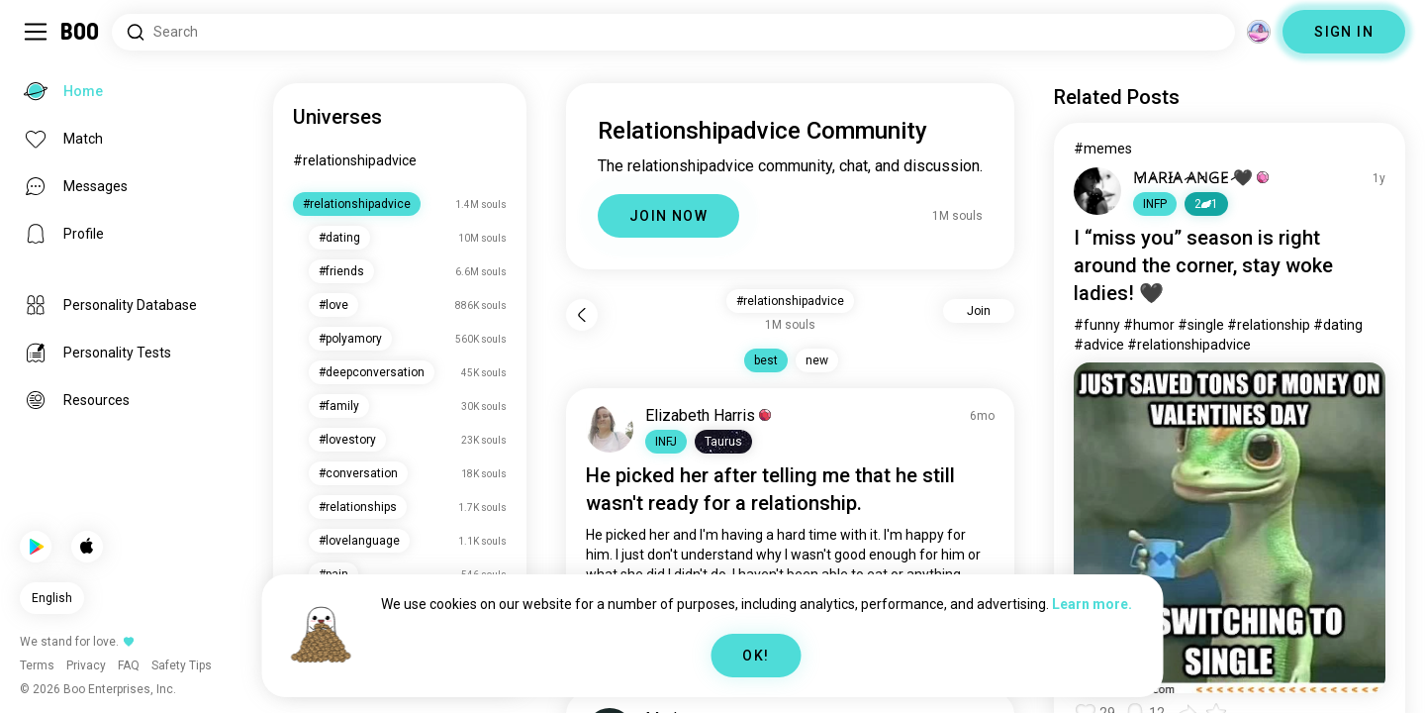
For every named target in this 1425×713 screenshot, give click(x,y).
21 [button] (1206, 204)
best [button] (766, 360)
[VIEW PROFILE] (609, 429)
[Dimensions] (1259, 32)
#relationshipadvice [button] (790, 301)
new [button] (817, 360)
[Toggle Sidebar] (35, 32)
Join (979, 311)
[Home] (80, 32)
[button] (666, 442)
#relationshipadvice (355, 160)
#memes (1103, 148)
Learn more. (1092, 604)
